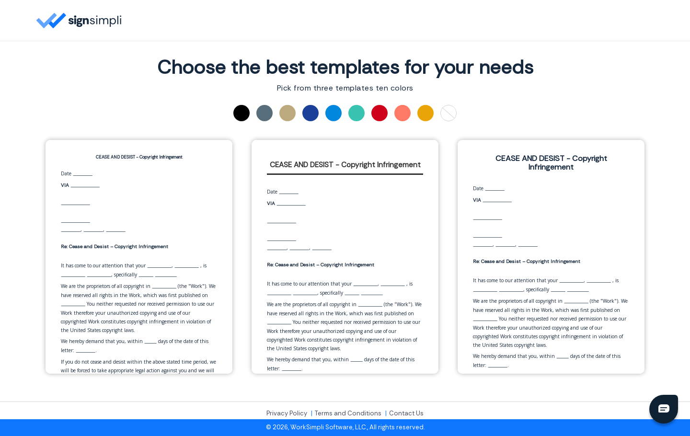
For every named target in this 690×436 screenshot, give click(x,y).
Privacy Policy (286, 413)
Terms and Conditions (348, 413)
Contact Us (406, 413)
